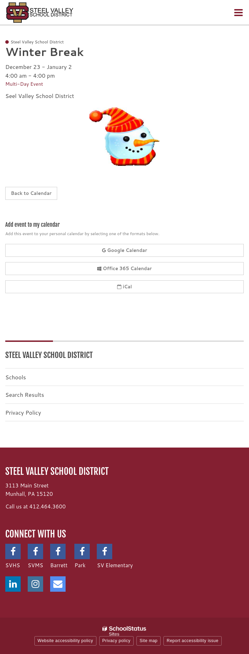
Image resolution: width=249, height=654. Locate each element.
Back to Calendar (31, 193)
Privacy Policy (23, 412)
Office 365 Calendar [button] (124, 268)
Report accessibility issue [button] (192, 640)
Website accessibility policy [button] (65, 640)
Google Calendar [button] (124, 250)
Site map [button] (148, 640)
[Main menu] (238, 12)
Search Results (24, 395)
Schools (15, 377)
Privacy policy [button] (116, 640)
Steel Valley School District (49, 355)
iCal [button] (124, 286)
